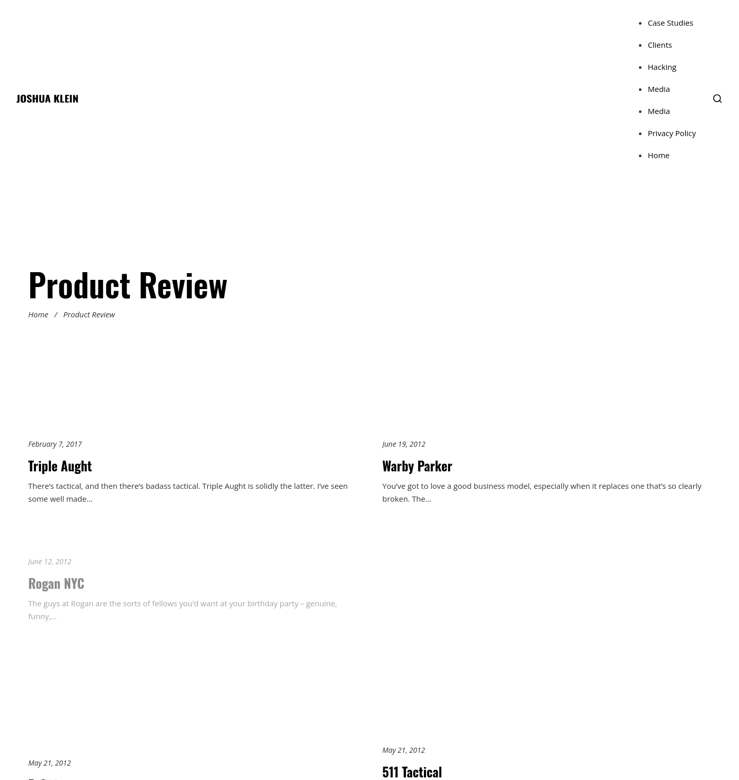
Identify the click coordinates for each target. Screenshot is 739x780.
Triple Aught (60, 465)
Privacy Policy (672, 133)
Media (659, 89)
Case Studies (670, 22)
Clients (660, 45)
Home (658, 155)
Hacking (662, 67)
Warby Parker (417, 465)
